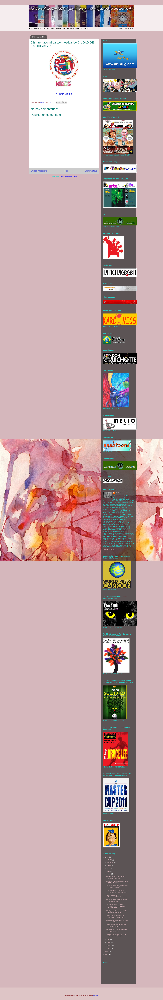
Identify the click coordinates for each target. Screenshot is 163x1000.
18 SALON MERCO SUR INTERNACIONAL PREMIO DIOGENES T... (116, 906)
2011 (107, 954)
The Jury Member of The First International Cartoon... (116, 935)
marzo (109, 942)
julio (108, 868)
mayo (109, 874)
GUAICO (118, 493)
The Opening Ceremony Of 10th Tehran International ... (116, 912)
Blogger (95, 995)
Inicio (66, 171)
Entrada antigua (91, 171)
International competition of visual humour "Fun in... (117, 921)
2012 (107, 952)
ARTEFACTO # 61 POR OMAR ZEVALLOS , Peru (116, 930)
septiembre (110, 862)
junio (108, 871)
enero (109, 948)
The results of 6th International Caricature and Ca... (116, 925)
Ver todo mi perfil (108, 549)
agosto (109, 865)
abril (108, 939)
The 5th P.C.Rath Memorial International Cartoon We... (116, 916)
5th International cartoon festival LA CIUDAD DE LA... (116, 900)
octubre (109, 860)
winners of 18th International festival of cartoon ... (115, 877)
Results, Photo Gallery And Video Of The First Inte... (117, 882)
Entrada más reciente (39, 171)
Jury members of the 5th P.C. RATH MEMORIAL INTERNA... (117, 891)
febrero (109, 945)
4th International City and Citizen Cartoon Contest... (117, 886)
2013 (107, 857)
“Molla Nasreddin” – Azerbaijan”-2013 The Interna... (117, 896)
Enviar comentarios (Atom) (68, 177)
